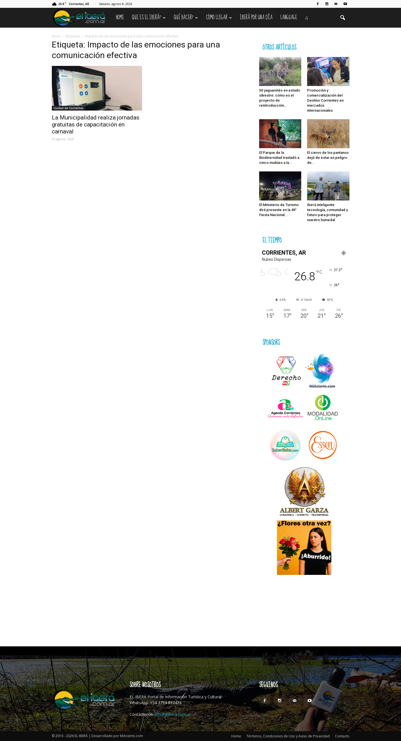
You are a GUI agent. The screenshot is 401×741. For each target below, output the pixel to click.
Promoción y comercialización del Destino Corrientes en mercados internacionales (325, 100)
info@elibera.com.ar (173, 714)
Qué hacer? (186, 17)
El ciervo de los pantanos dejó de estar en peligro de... (328, 157)
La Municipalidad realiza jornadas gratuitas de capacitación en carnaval (95, 124)
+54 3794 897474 (165, 702)
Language (288, 17)
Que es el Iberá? (149, 17)
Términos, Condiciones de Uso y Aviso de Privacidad (288, 736)
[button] (342, 18)
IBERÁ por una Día (256, 17)
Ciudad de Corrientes (69, 108)
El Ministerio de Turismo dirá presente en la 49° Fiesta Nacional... (279, 210)
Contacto (342, 736)
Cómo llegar (219, 17)
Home (120, 17)
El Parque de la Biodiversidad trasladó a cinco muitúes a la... (279, 157)
